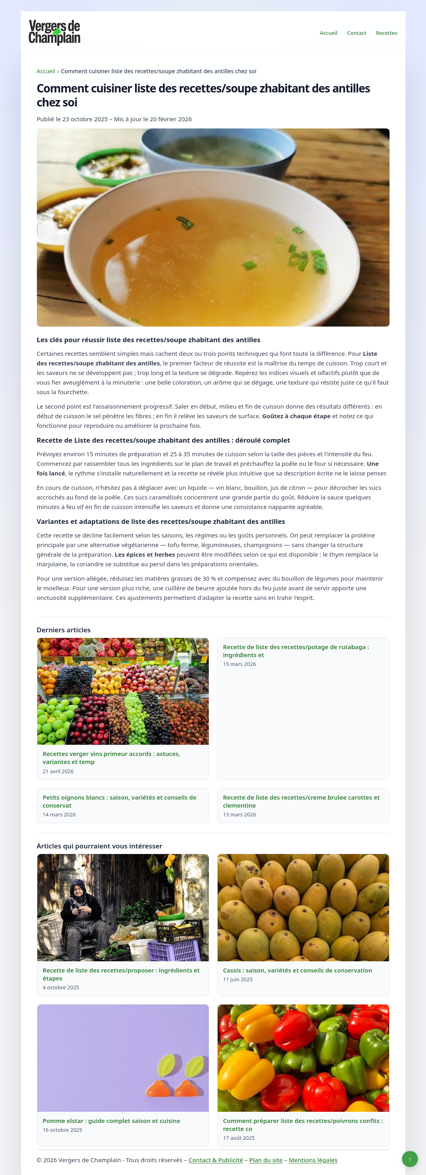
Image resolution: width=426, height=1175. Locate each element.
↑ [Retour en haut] (410, 1159)
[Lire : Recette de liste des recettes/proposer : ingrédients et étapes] (123, 907)
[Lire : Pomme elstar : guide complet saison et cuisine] (123, 1058)
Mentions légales (313, 1160)
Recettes (386, 32)
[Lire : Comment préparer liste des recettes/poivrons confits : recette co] (303, 1058)
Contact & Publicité (215, 1160)
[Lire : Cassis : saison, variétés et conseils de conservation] (303, 907)
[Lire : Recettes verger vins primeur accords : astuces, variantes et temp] (123, 691)
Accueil (328, 32)
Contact (356, 32)
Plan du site (266, 1160)
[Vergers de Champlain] (54, 33)
